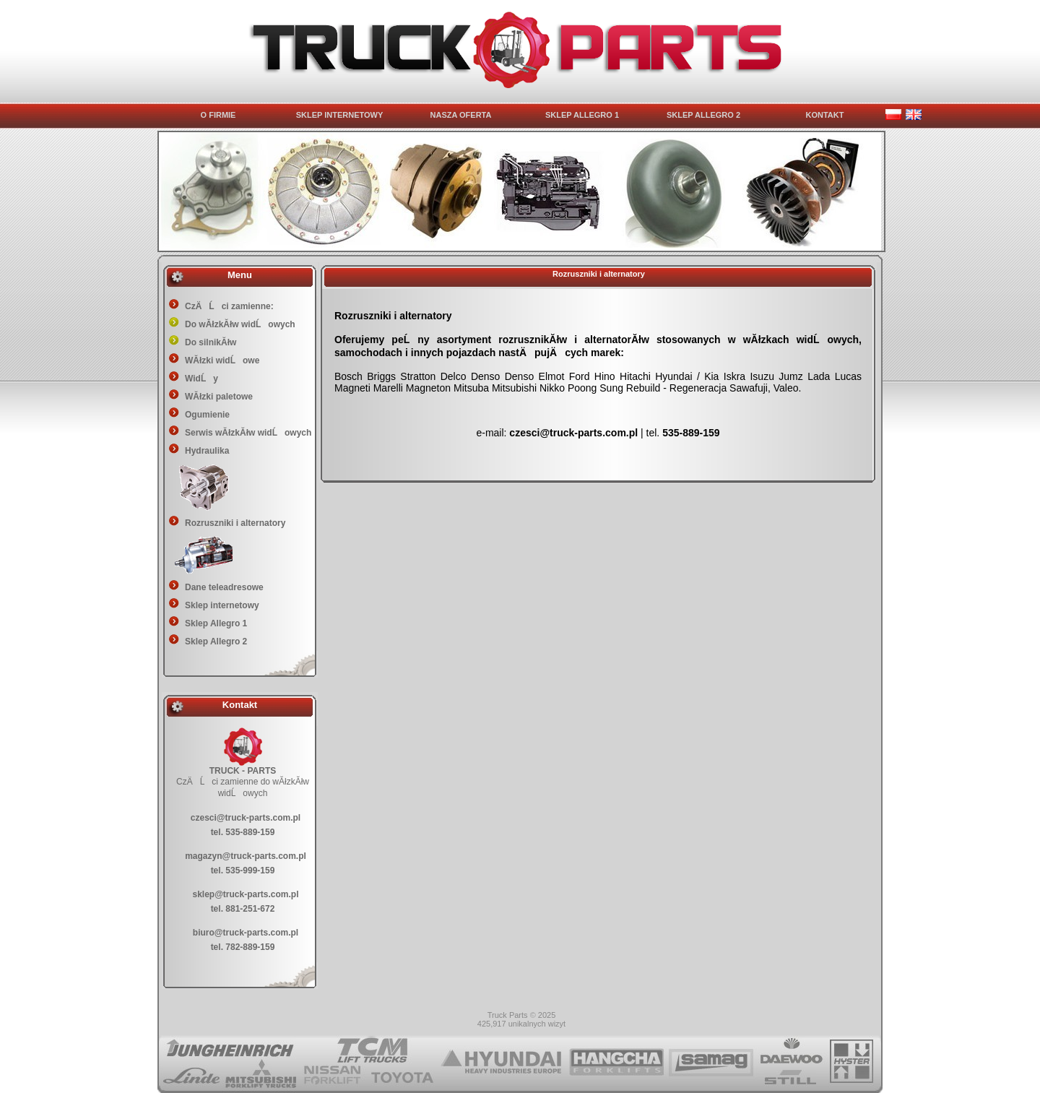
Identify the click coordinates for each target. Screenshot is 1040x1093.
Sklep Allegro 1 (216, 623)
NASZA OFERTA (461, 115)
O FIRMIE (218, 115)
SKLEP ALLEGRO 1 (582, 115)
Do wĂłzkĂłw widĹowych (240, 324)
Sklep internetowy (222, 605)
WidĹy (201, 378)
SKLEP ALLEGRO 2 (703, 115)
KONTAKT (825, 115)
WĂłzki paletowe (219, 397)
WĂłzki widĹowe (222, 360)
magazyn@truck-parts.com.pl (245, 856)
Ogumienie (207, 415)
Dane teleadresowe (224, 587)
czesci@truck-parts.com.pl (245, 818)
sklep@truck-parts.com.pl (245, 894)
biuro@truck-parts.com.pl (245, 933)
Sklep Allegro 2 (216, 641)
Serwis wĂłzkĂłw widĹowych (248, 433)
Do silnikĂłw (210, 342)
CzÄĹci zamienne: (229, 306)
